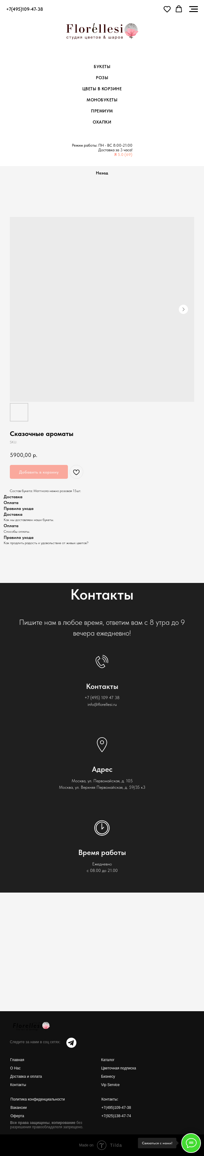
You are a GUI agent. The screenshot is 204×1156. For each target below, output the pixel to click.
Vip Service (110, 1085)
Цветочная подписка (118, 1068)
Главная (17, 1060)
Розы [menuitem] (102, 77)
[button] (167, 9)
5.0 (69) (125, 154)
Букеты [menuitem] (102, 66)
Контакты (18, 1085)
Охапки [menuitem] (102, 122)
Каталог (108, 1060)
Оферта (17, 1116)
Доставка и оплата (26, 1076)
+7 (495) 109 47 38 (102, 697)
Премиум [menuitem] (102, 110)
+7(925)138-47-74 (116, 1116)
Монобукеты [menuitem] (102, 99)
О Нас (15, 1068)
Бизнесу (108, 1076)
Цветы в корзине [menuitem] (102, 88)
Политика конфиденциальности (37, 1099)
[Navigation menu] (193, 9)
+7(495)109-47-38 (116, 1107)
